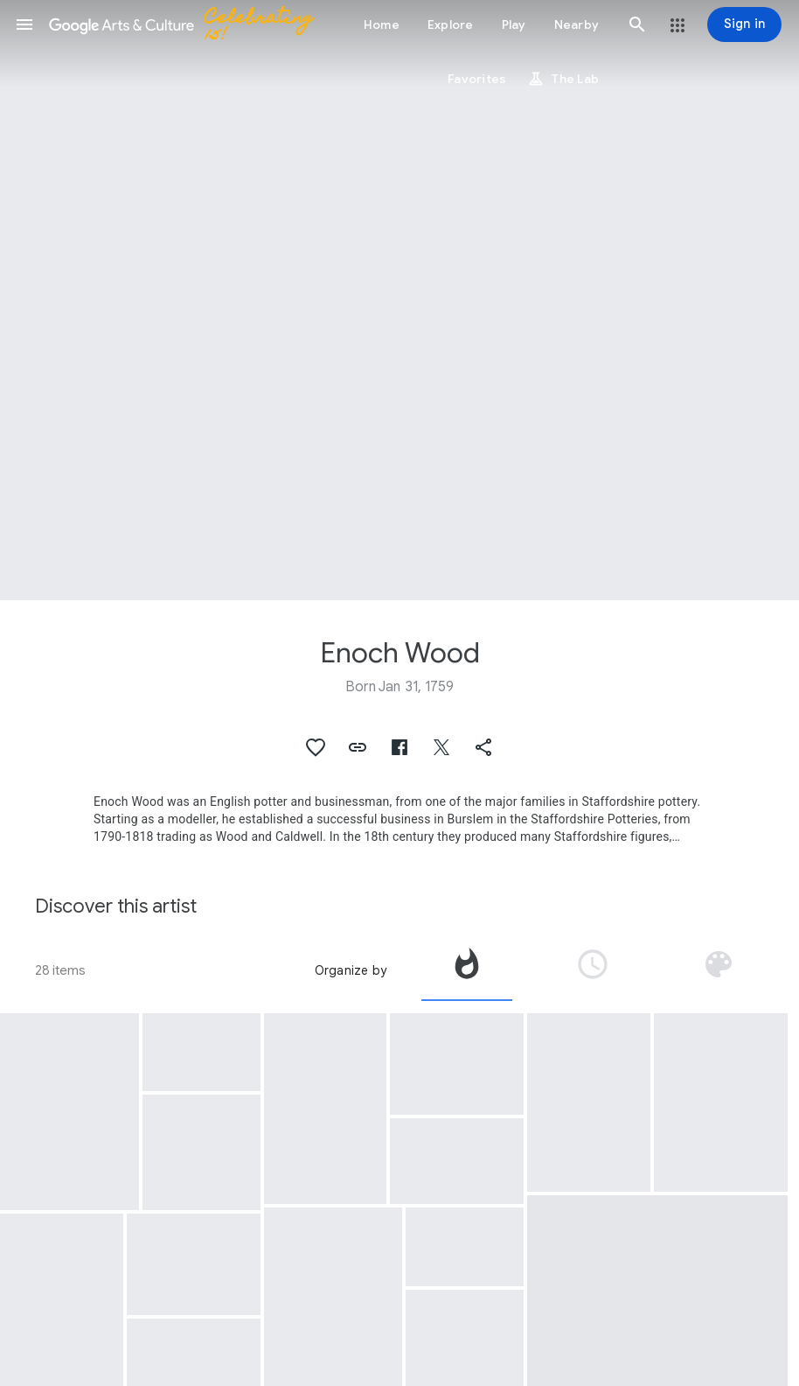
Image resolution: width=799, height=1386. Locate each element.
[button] (24, 25)
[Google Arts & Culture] (189, 24)
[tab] (466, 970)
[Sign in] (744, 24)
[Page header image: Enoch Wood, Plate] (399, 300)
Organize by (350, 970)
